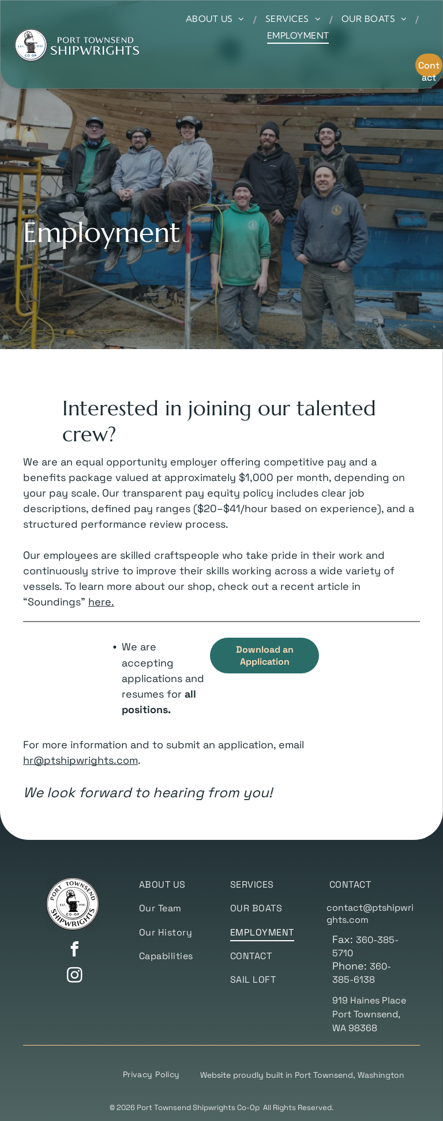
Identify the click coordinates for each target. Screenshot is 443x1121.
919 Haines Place (369, 1000)
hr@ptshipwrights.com (80, 760)
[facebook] (74, 951)
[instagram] (74, 977)
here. (101, 601)
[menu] (418, 35)
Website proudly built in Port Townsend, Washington (302, 1075)
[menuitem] (217, 18)
